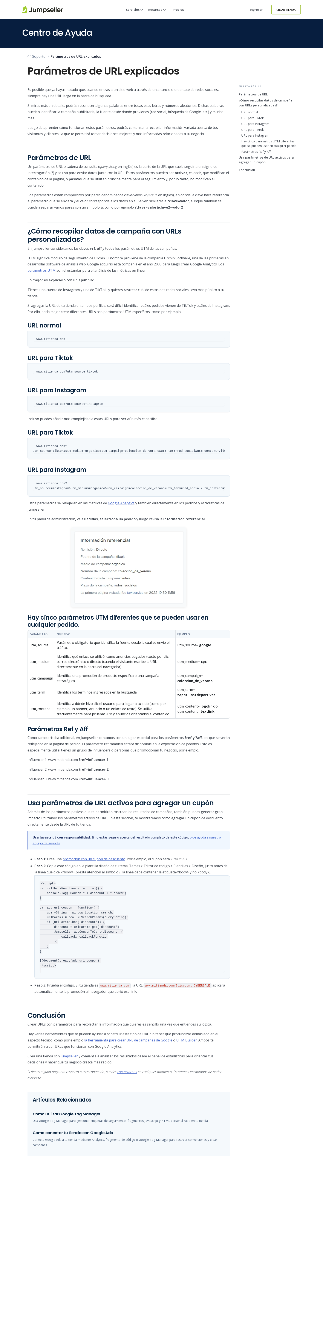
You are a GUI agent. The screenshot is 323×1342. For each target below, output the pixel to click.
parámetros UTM (42, 270)
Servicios (134, 13)
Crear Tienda (285, 10)
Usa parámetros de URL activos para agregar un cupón (266, 159)
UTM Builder (186, 1040)
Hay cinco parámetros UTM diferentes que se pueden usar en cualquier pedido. (269, 143)
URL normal (249, 112)
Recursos (157, 13)
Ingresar (256, 10)
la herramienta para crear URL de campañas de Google (128, 1040)
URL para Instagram (255, 124)
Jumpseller (69, 1056)
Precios (178, 10)
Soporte (36, 56)
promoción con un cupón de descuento (94, 859)
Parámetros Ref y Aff (256, 152)
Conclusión (247, 170)
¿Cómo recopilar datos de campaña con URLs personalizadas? (265, 102)
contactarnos (127, 1071)
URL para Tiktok (252, 118)
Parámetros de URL (253, 94)
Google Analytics (121, 503)
